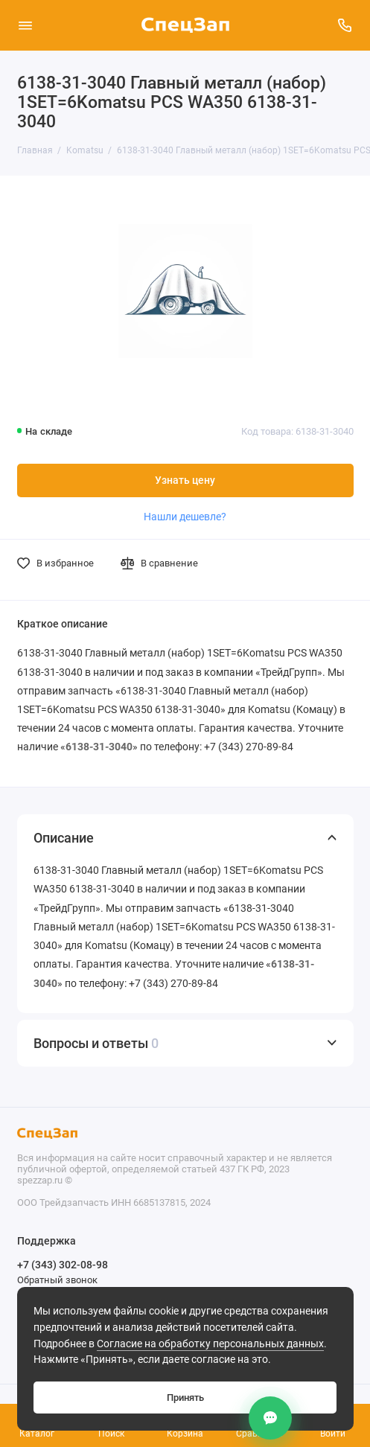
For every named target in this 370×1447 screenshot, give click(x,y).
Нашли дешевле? (185, 517)
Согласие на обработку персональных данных (210, 1344)
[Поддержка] (345, 25)
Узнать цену (185, 480)
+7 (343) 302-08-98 (62, 1265)
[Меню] (25, 25)
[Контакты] (270, 1418)
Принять (185, 1397)
